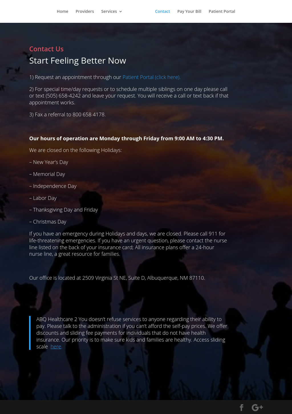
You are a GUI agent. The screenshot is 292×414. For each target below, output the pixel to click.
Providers (85, 11)
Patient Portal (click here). (152, 77)
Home (62, 11)
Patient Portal (222, 11)
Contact (162, 11)
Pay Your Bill (189, 11)
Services (109, 11)
